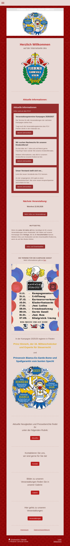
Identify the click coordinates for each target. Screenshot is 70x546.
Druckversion (14, 539)
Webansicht (57, 541)
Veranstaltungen (35, 518)
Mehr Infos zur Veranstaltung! (35, 214)
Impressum (24, 530)
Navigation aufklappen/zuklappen (35, 3)
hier (44, 260)
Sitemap (24, 539)
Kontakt (35, 464)
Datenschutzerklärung (42, 530)
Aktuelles (35, 438)
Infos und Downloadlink (35, 246)
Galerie (35, 493)
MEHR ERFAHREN (24, 133)
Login (59, 539)
